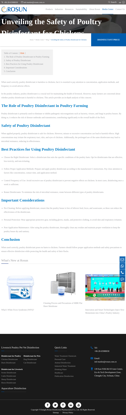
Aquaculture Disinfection (13, 388)
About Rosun (94, 9)
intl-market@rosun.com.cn (32, 2)
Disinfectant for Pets (31, 356)
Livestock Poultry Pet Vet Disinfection (20, 347)
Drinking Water (61, 369)
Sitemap (56, 413)
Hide (22, 53)
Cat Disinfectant (29, 363)
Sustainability (81, 9)
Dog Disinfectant (30, 359)
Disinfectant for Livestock (12, 369)
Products (49, 9)
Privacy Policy (68, 413)
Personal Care (60, 359)
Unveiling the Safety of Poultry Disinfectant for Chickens (69, 40)
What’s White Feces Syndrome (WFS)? (17, 310)
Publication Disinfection (64, 376)
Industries (59, 9)
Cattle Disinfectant (8, 376)
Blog (47, 40)
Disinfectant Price (108, 40)
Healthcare (59, 373)
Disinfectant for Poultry (11, 356)
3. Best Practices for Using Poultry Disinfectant (23, 64)
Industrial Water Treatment (65, 366)
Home (32, 40)
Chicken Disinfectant (9, 359)
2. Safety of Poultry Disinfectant (17, 60)
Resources (69, 9)
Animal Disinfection (62, 363)
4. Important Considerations (15, 68)
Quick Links (61, 347)
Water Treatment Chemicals (65, 356)
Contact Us (120, 9)
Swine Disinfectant (8, 373)
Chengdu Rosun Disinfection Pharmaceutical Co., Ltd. (60, 410)
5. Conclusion (9, 71)
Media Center (107, 9)
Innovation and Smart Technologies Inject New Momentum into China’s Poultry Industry (104, 311)
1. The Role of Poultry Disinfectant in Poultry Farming (26, 57)
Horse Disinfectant (8, 383)
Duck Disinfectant (8, 363)
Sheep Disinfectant (8, 379)
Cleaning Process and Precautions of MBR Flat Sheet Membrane (62, 304)
